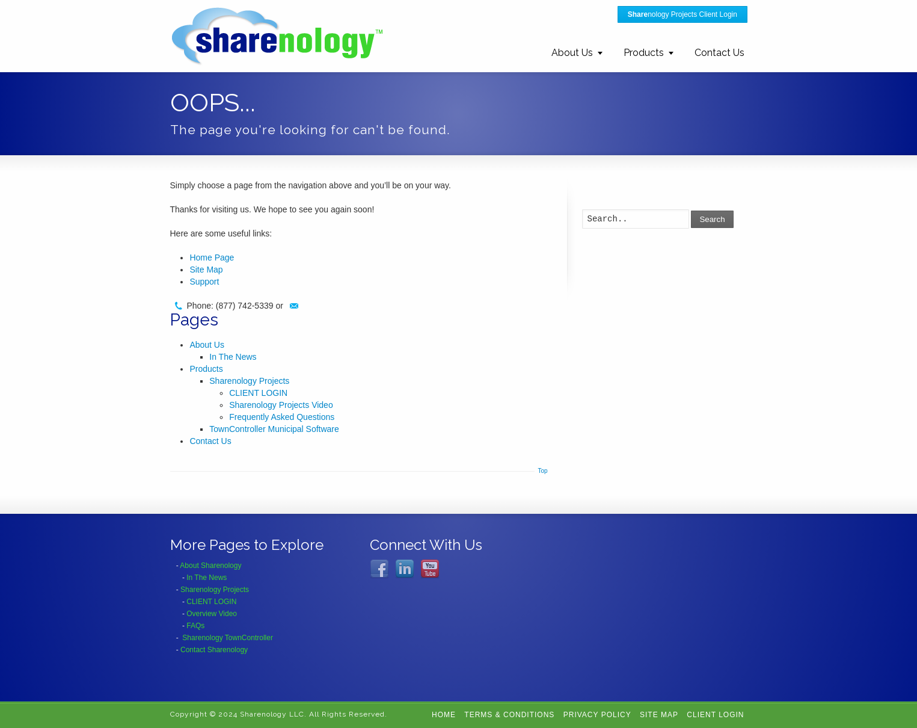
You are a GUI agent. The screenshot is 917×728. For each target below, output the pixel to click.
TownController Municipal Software (274, 429)
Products (644, 52)
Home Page (211, 257)
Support (204, 281)
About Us (572, 52)
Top (542, 470)
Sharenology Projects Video (281, 405)
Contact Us (719, 52)
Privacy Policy (597, 715)
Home (444, 715)
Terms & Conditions (509, 715)
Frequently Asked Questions (281, 417)
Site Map (205, 269)
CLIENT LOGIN (258, 393)
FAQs (195, 626)
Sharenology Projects (249, 381)
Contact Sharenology (214, 650)
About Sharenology (210, 565)
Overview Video (211, 613)
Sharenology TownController (227, 638)
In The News (232, 357)
